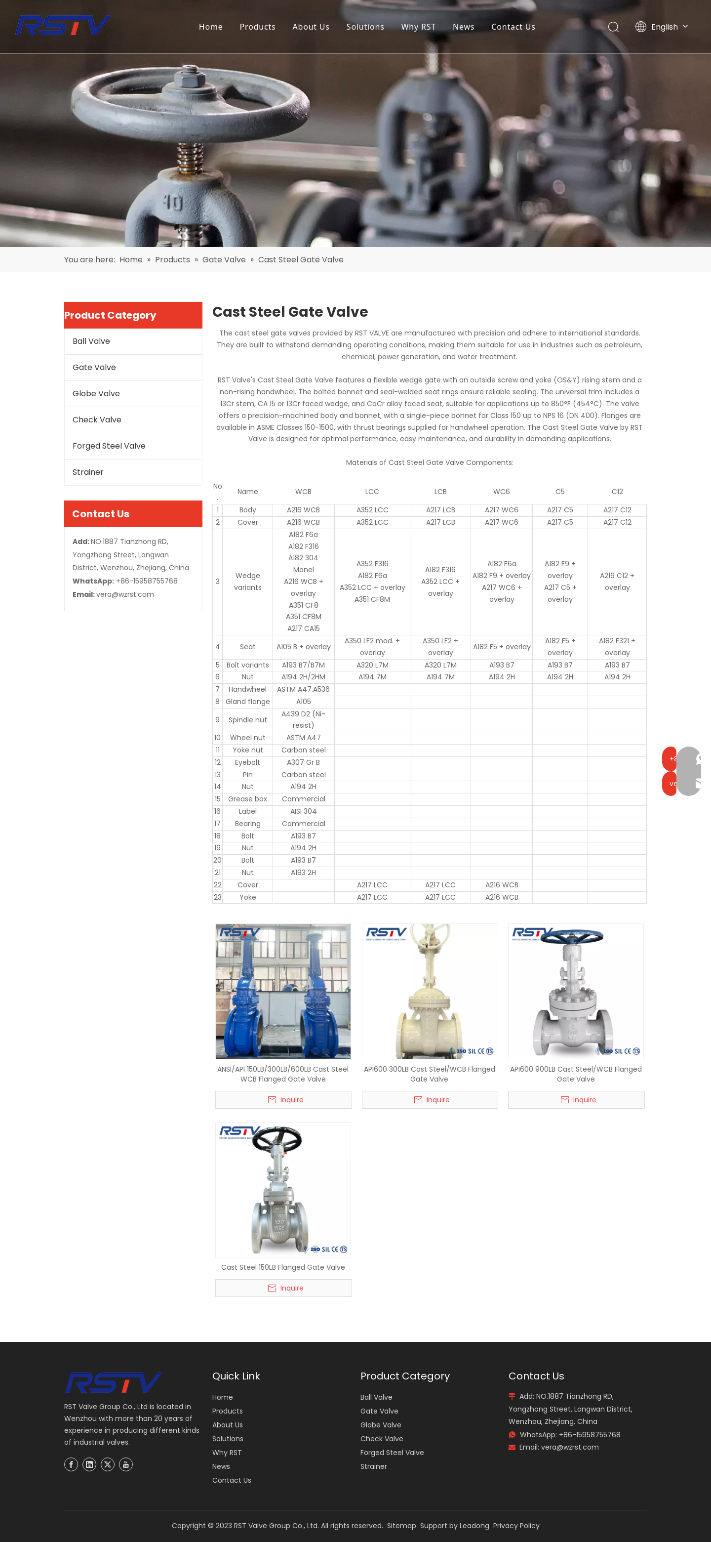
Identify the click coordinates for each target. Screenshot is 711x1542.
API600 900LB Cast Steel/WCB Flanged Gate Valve (576, 1074)
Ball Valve (91, 341)
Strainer (88, 472)
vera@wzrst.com (125, 594)
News (464, 27)
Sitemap (401, 1526)
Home (211, 27)
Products (258, 27)
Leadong (474, 1526)
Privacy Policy (516, 1526)
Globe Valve (96, 393)
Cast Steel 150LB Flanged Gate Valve (283, 1267)
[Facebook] (71, 1464)
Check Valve (97, 419)
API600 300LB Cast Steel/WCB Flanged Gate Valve (429, 1074)
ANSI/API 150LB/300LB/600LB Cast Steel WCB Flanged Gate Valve (283, 1074)
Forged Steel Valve (109, 446)
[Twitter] (108, 1464)
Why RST (419, 27)
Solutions (366, 27)
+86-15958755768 (147, 581)
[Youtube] (126, 1464)
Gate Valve (94, 367)
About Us (311, 27)
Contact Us (514, 27)
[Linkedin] (89, 1464)
